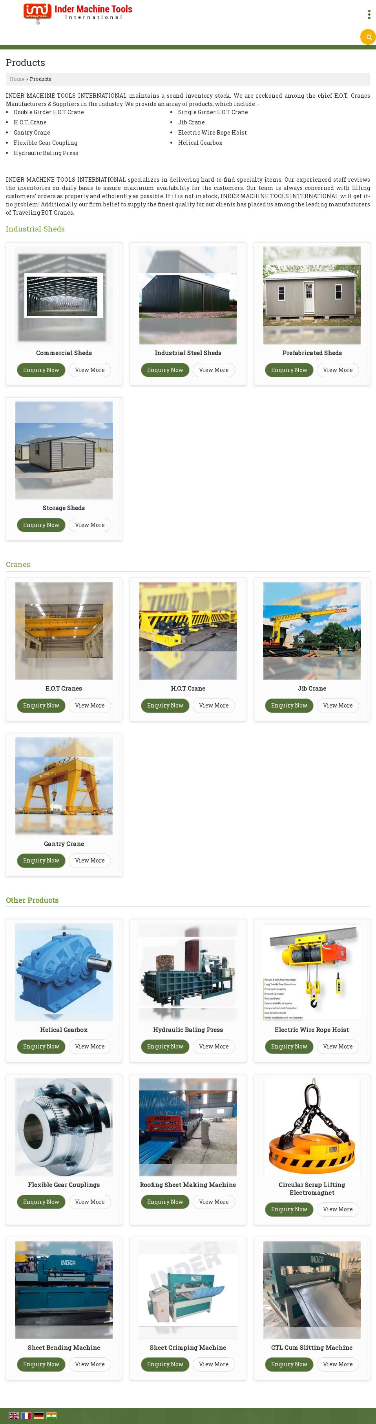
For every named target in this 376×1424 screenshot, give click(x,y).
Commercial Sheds (64, 353)
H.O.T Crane (188, 688)
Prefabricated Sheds (312, 353)
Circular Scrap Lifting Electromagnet (312, 1188)
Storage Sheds (64, 508)
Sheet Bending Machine (64, 1347)
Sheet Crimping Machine (188, 1347)
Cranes (18, 564)
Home (17, 79)
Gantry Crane (64, 844)
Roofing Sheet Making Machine (188, 1185)
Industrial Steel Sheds (188, 353)
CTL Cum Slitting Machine (311, 1347)
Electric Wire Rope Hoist (312, 1030)
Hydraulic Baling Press (188, 1030)
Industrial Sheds (35, 228)
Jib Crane (312, 688)
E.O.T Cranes (64, 688)
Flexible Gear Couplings (64, 1185)
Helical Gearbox (64, 1030)
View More (90, 370)
